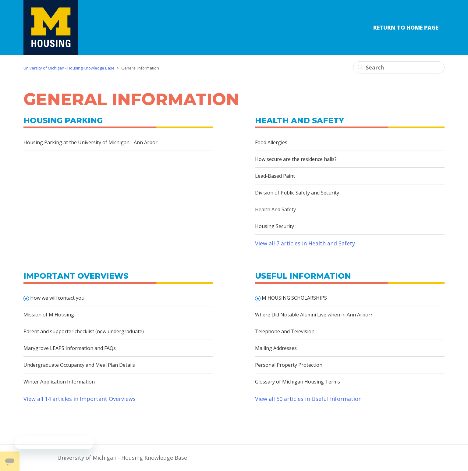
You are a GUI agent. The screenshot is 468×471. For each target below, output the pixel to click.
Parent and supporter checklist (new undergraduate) (83, 331)
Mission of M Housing (48, 314)
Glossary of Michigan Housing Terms (297, 381)
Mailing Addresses (276, 348)
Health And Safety (275, 209)
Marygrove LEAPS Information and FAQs (69, 348)
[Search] (399, 67)
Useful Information (303, 275)
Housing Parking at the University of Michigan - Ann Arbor (90, 142)
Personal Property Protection (288, 365)
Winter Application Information (59, 381)
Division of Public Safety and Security (297, 192)
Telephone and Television (284, 331)
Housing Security (274, 226)
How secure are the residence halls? (296, 159)
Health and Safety (299, 120)
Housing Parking (63, 120)
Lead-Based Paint (275, 176)
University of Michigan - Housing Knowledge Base (69, 68)
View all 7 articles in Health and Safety (305, 243)
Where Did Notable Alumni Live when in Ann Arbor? (314, 314)
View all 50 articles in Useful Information (308, 398)
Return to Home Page (405, 27)
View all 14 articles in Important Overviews (79, 398)
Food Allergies (271, 142)
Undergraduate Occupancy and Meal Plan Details (79, 365)
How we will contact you (57, 297)
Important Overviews (75, 275)
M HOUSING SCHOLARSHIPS (294, 297)
